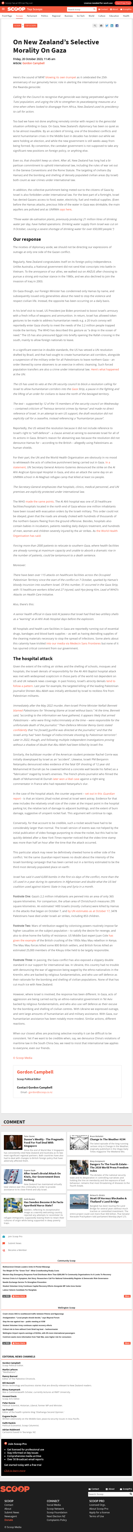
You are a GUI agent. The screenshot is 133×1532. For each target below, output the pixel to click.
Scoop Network (55, 1509)
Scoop (17, 25)
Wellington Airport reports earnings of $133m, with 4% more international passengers (39, 1333)
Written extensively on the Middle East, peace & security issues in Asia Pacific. (67, 1417)
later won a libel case (66, 779)
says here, (66, 209)
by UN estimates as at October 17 (89, 911)
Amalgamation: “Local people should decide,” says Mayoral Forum (31, 1318)
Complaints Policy (57, 1520)
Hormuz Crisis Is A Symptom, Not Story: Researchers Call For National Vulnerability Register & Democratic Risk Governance (55, 1278)
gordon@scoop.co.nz (40, 1092)
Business (69, 15)
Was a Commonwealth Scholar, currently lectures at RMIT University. (67, 1391)
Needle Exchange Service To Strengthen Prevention (25, 1282)
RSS (6, 1296)
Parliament (32, 15)
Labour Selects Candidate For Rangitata (20, 1290)
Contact (8, 1505)
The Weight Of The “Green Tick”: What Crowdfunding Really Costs (31, 1271)
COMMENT (14, 1122)
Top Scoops (30, 25)
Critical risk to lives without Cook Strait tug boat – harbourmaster (30, 1329)
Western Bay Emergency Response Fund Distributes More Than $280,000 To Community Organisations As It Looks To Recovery (57, 1275)
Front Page (7, 15)
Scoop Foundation (57, 1512)
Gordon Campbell (33, 63)
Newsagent (10, 1516)
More (127, 1296)
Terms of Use (96, 1516)
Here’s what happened (105, 369)
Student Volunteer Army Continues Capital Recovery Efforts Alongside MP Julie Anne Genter (42, 1286)
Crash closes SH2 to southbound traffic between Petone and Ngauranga (33, 1314)
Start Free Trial (123, 2)
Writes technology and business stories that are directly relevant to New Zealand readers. (67, 1384)
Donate (8, 1520)
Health (126, 15)
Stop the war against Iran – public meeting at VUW (24, 1322)
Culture (101, 15)
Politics (44, 15)
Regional (56, 15)
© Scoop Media (12, 1527)
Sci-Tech (81, 15)
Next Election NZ (56, 1516)
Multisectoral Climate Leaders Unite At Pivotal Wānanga (26, 1267)
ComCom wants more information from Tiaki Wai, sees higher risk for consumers (37, 1337)
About (7, 1509)
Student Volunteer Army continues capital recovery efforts (27, 1325)
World (91, 15)
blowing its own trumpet (60, 77)
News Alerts (19, 1296)
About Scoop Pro (98, 1509)
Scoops (19, 15)
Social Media (54, 1505)
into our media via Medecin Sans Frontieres (73, 643)
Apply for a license (99, 1512)
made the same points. (40, 501)
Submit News (11, 1512)
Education (114, 15)
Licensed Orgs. (97, 1505)
